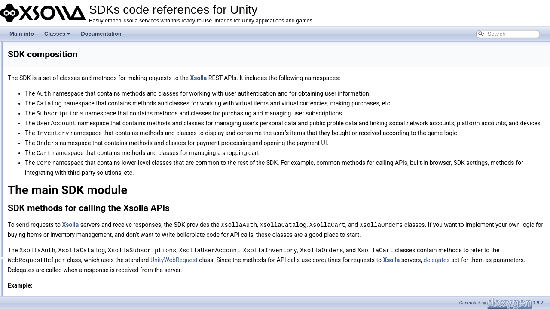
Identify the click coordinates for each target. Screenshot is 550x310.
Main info (21, 34)
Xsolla (305, 77)
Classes (57, 34)
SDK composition (34, 58)
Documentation (101, 34)
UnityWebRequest (344, 284)
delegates (175, 293)
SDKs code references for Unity (44, 49)
